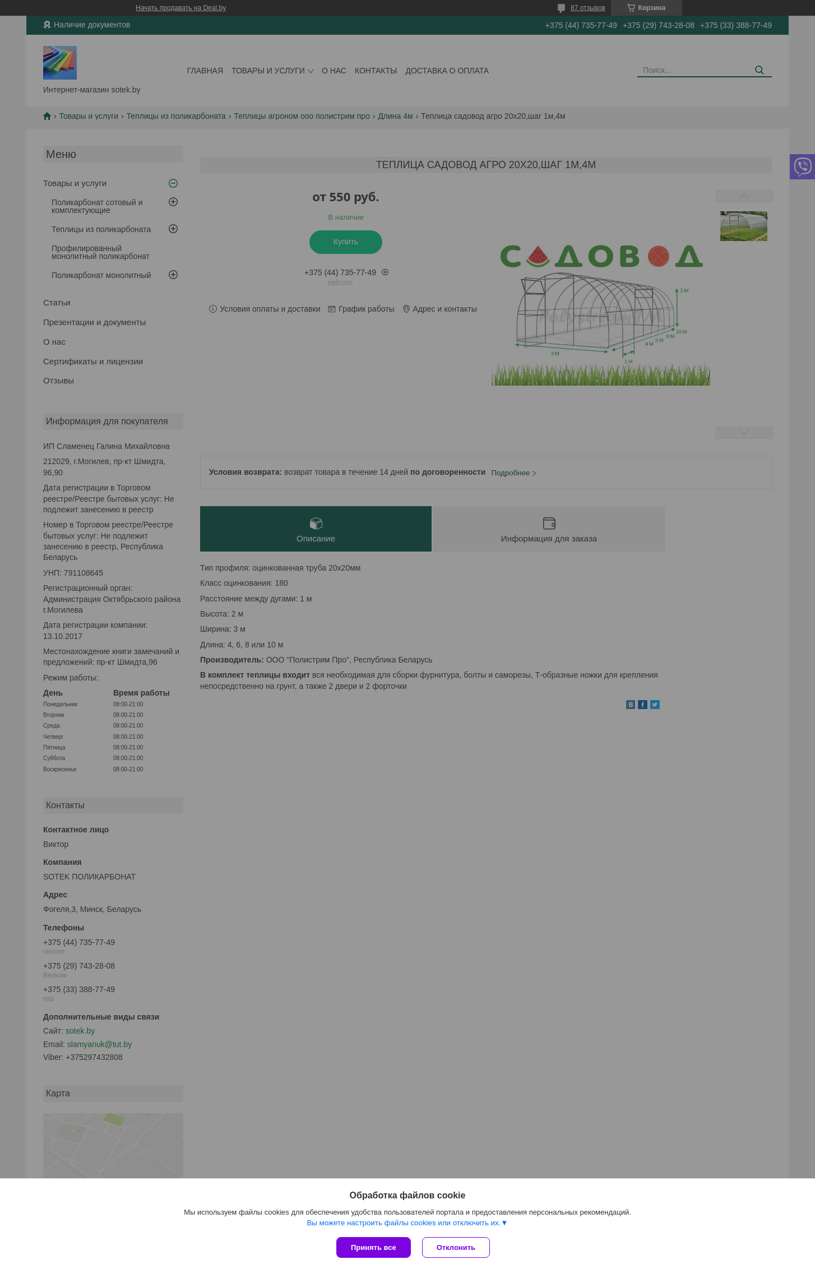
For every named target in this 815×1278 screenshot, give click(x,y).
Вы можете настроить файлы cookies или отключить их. (404, 1223)
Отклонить (456, 1247)
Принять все (373, 1247)
